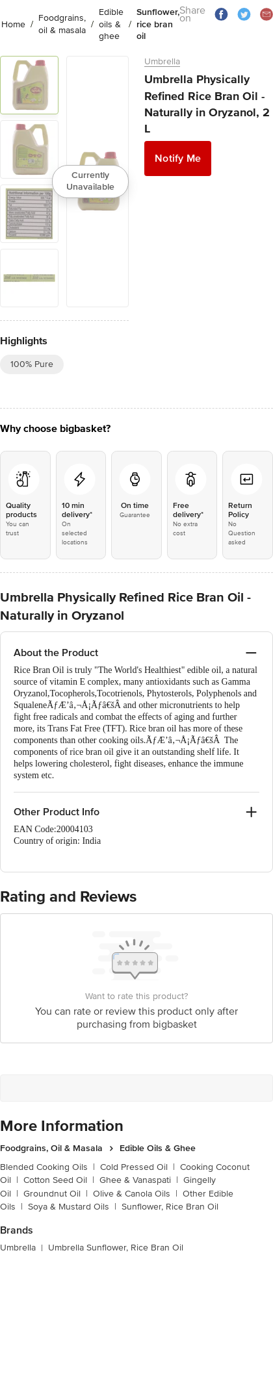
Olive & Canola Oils (135, 1193)
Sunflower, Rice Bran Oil (170, 1206)
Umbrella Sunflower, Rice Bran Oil (115, 1247)
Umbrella (162, 61)
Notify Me (178, 158)
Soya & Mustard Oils (72, 1206)
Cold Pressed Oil (137, 1167)
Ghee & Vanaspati (138, 1180)
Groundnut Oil (55, 1193)
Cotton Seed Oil (58, 1180)
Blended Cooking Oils (47, 1167)
